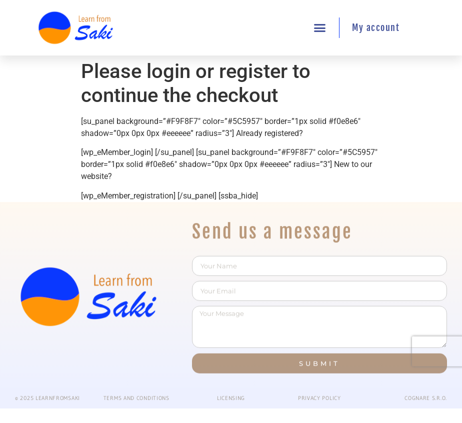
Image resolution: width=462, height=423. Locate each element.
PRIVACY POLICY (319, 398)
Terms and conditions (137, 398)
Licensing (231, 398)
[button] (320, 28)
